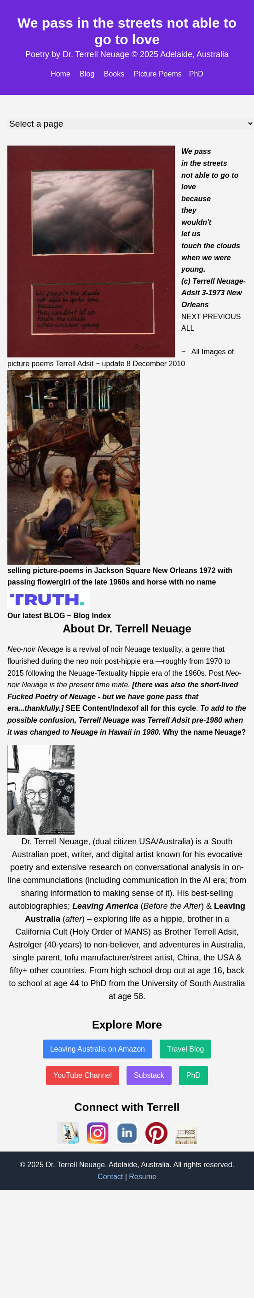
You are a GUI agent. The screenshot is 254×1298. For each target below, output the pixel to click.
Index (122, 708)
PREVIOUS (222, 317)
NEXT (191, 317)
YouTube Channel (82, 1075)
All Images (208, 352)
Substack (149, 1075)
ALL (187, 328)
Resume (142, 1177)
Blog (87, 74)
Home (60, 74)
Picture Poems (158, 74)
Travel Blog (185, 1049)
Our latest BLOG (36, 616)
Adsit (85, 364)
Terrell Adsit (168, 720)
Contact (110, 1177)
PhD (196, 74)
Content (96, 708)
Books (114, 74)
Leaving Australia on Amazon (97, 1049)
